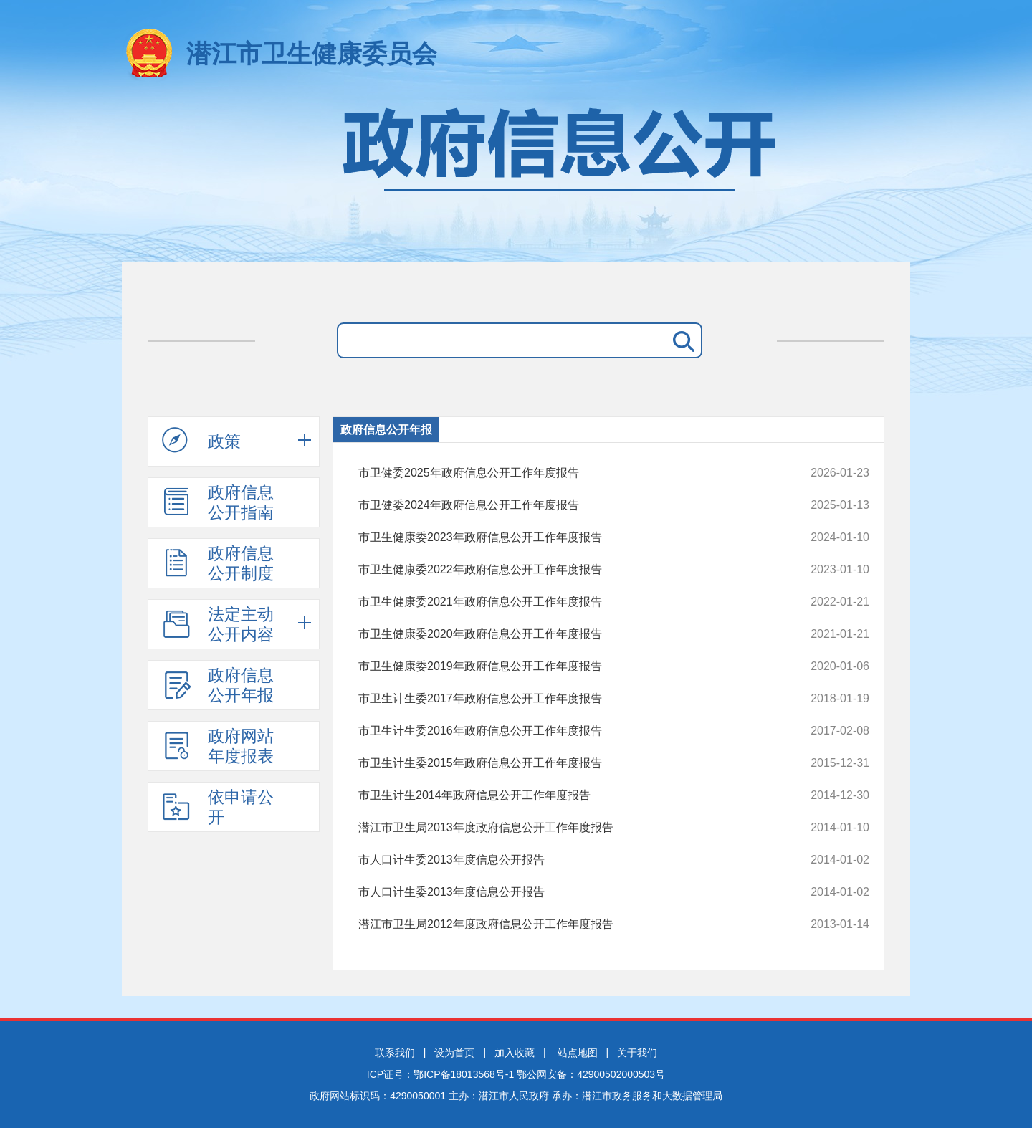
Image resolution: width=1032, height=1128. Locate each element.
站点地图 (578, 1052)
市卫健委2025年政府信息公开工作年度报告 (565, 473)
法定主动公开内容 (218, 624)
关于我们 (637, 1052)
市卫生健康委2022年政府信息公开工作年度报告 (565, 569)
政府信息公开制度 (218, 563)
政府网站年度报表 (218, 746)
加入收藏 (514, 1052)
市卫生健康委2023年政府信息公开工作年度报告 (565, 537)
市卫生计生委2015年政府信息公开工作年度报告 (565, 763)
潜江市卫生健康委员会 (311, 53)
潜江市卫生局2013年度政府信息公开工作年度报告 (565, 827)
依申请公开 (218, 807)
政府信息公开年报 (218, 685)
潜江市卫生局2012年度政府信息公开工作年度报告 (565, 924)
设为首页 (454, 1052)
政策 (201, 440)
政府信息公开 (516, 177)
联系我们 (395, 1052)
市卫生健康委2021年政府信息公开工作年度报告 (565, 602)
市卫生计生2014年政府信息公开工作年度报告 (565, 795)
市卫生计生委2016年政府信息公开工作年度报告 (565, 731)
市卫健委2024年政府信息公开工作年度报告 (565, 505)
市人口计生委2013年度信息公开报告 (565, 860)
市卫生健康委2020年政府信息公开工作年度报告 (565, 634)
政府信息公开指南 (218, 502)
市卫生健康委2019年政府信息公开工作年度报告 (565, 666)
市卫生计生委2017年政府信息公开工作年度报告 (565, 698)
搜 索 (680, 340)
